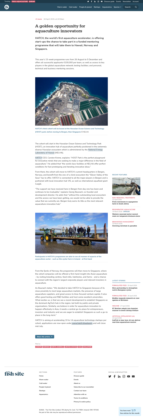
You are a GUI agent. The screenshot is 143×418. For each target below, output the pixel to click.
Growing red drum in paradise (124, 226)
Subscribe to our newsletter (84, 387)
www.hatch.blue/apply (82, 323)
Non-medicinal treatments (123, 198)
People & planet (85, 7)
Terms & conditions (81, 398)
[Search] (131, 7)
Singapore (87, 347)
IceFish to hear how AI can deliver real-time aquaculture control (126, 321)
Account (136, 1)
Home (41, 376)
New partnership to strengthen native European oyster (124, 289)
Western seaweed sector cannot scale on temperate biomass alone (126, 215)
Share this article (44, 337)
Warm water (62, 7)
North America (57, 347)
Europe (39, 347)
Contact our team (80, 391)
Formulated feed (119, 285)
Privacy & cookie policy (82, 402)
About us (77, 383)
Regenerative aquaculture (123, 210)
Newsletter (127, 1)
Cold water (73, 7)
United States (71, 347)
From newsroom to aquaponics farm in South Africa (125, 203)
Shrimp (32, 1)
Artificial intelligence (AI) (123, 316)
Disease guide (109, 1)
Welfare (115, 306)
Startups (97, 7)
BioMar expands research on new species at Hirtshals (125, 299)
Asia (80, 347)
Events (118, 1)
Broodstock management (123, 222)
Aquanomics (107, 7)
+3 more (38, 19)
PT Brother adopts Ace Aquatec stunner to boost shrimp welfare (125, 310)
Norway (46, 347)
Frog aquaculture (20, 1)
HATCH (38, 157)
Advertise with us (80, 394)
